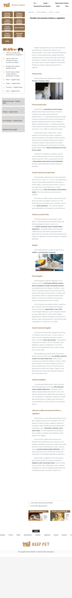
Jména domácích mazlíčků (7, 21)
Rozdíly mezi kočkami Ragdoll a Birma (13, 67)
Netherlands (28, 535)
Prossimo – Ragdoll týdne (14, 87)
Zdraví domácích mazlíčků (7, 35)
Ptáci (58, 6)
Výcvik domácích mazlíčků (7, 28)
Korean (56, 535)
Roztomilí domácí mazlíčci (42, 6)
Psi (35, 3)
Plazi (66, 6)
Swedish (37, 535)
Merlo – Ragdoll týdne (13, 79)
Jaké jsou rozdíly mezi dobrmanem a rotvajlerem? (14, 54)
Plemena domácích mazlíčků (19, 15)
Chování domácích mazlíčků (7, 15)
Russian (64, 535)
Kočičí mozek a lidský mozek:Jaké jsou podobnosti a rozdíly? (13, 74)
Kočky (45, 3)
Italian (18, 535)
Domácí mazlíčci (41, 12)
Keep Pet (31, 12)
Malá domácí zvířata (61, 3)
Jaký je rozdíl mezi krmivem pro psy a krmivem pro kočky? (12, 60)
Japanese (47, 535)
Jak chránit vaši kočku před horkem (42, 503)
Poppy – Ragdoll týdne (13, 83)
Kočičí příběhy (19, 28)
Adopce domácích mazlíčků (19, 21)
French (11, 535)
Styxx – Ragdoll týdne (13, 91)
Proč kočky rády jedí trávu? (39, 506)
